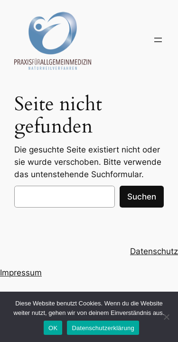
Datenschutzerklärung (103, 328)
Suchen (141, 196)
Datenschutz (154, 251)
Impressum (21, 272)
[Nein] (166, 317)
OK (52, 328)
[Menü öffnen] (158, 40)
